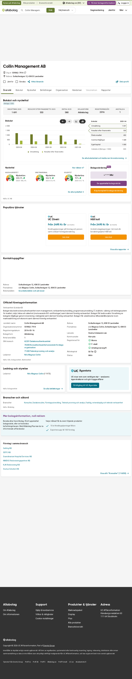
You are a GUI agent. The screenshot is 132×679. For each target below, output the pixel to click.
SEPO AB (7, 452)
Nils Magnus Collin (32, 355)
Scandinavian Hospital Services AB (17, 456)
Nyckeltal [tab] (31, 90)
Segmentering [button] (97, 10)
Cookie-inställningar (44, 618)
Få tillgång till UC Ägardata (85, 385)
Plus (70, 618)
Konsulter (28, 403)
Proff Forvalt (62, 662)
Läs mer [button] (66, 237)
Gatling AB (7, 448)
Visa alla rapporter (119, 249)
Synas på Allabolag (11, 3)
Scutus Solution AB (11, 469)
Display (71, 614)
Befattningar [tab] (46, 90)
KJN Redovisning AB (11, 465)
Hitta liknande (36, 82)
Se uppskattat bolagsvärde (109, 183)
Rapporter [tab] (106, 90)
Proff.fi (42, 662)
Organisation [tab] (62, 90)
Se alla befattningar (53, 389)
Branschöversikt (46, 3)
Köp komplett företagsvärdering (108, 191)
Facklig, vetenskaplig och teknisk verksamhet (104, 403)
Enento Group (49, 646)
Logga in (123, 3)
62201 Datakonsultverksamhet (37, 341)
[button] (111, 10)
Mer (124, 10)
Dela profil (122, 82)
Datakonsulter (38, 403)
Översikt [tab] (7, 90)
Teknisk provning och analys (73, 403)
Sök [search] (50, 10)
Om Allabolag (9, 610)
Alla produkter (29, 3)
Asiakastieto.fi (81, 662)
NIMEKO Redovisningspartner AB (16, 461)
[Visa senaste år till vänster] (63, 121)
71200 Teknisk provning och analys (39, 351)
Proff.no (28, 662)
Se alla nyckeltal (76, 192)
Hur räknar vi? (78, 168)
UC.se (71, 662)
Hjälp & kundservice (45, 610)
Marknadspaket (75, 610)
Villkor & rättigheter (44, 614)
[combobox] (34, 10)
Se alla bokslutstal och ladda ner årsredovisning (104, 158)
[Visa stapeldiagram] (82, 121)
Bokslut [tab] (19, 90)
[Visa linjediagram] (76, 121)
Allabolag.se (51, 662)
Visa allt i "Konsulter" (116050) (114, 473)
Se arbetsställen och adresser (32, 291)
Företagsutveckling (53, 403)
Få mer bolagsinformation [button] (101, 3)
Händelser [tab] (77, 90)
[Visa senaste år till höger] (69, 121)
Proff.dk (35, 662)
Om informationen (11, 614)
